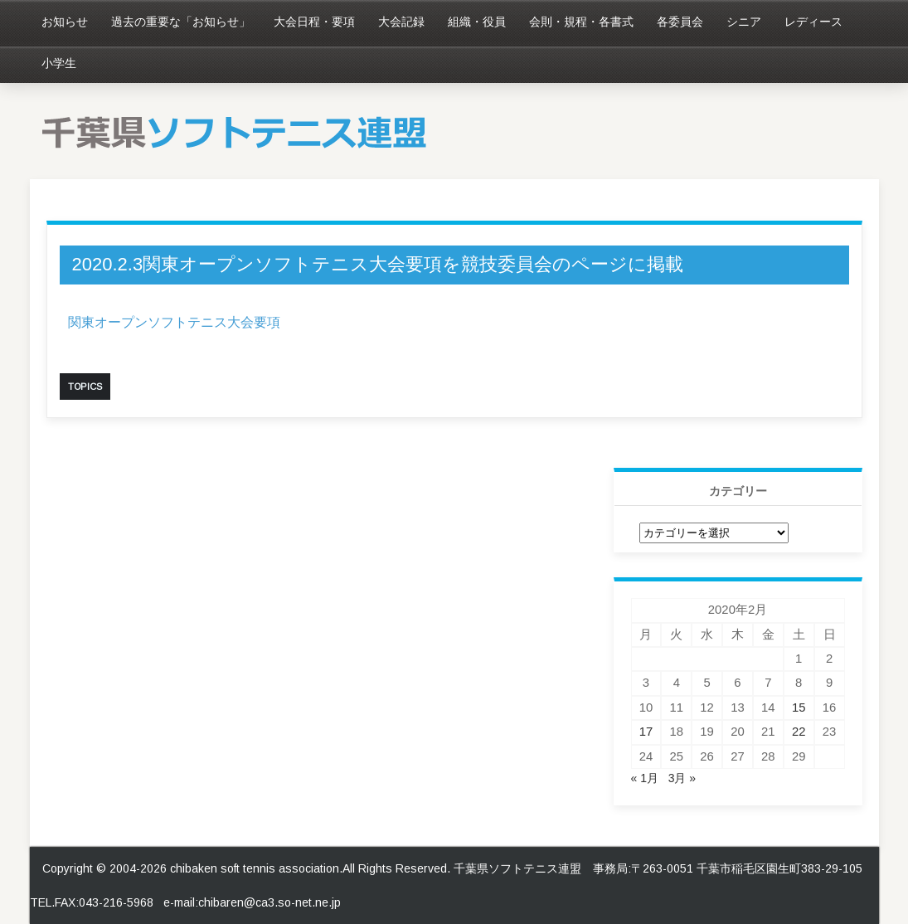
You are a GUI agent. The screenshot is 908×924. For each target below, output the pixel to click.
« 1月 (644, 778)
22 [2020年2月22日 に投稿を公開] (799, 731)
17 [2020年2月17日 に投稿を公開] (646, 731)
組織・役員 (477, 21)
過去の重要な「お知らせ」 (180, 21)
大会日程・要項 (314, 21)
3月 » (682, 778)
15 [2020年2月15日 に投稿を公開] (799, 707)
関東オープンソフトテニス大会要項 (174, 322)
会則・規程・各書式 (581, 21)
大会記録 (401, 21)
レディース (813, 21)
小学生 (58, 63)
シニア (743, 21)
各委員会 (680, 21)
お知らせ (64, 21)
